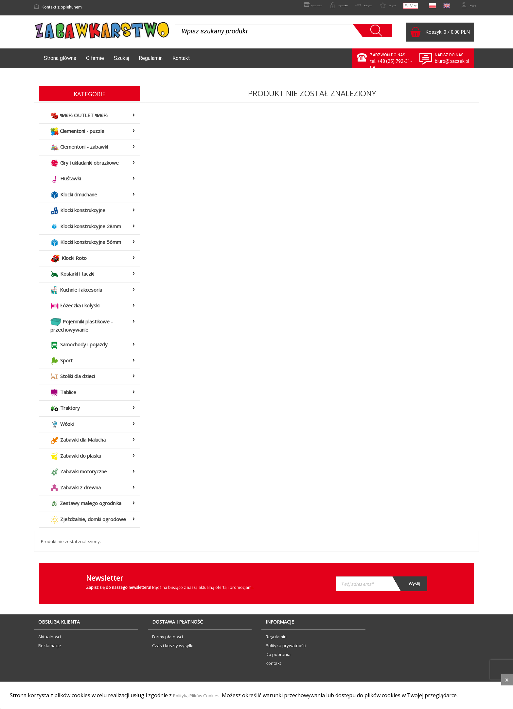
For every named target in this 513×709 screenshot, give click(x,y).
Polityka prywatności (286, 649)
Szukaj (121, 61)
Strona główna (60, 61)
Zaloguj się (461, 7)
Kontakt (181, 61)
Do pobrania (278, 658)
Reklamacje (49, 649)
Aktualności (49, 640)
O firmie (95, 61)
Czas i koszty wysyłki (172, 649)
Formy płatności (167, 640)
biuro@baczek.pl (452, 64)
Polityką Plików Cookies (202, 695)
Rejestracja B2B (280, 7)
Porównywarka (324, 7)
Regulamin (151, 61)
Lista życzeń (365, 7)
